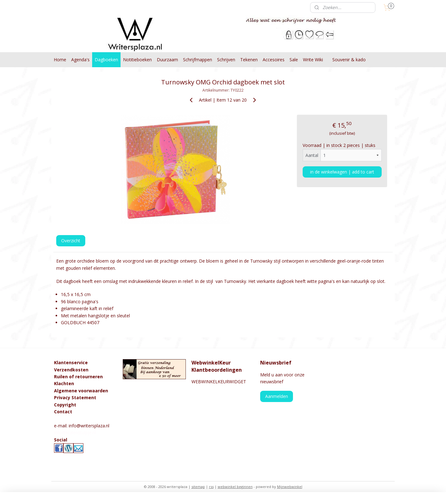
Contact (63, 412)
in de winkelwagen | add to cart (342, 172)
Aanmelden (276, 396)
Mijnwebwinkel (289, 486)
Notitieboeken (137, 60)
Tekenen (249, 60)
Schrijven (226, 60)
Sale (294, 60)
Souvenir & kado (349, 60)
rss (211, 486)
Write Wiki (313, 60)
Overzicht (70, 241)
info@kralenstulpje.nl (75, 432)
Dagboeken (106, 60)
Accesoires (274, 60)
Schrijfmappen (197, 60)
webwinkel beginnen (235, 486)
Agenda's (80, 60)
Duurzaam (167, 60)
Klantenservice (71, 362)
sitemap (198, 486)
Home (60, 60)
